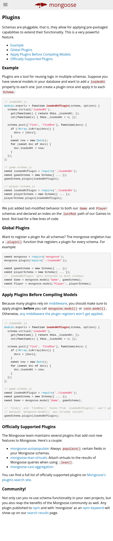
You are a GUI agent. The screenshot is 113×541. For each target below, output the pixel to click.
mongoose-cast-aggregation (31, 489)
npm (36, 530)
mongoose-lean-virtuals (28, 480)
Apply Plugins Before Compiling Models (40, 54)
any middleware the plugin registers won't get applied (61, 325)
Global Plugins (21, 49)
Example (17, 45)
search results (38, 535)
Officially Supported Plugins (31, 59)
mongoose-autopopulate (29, 471)
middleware (58, 316)
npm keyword (93, 530)
